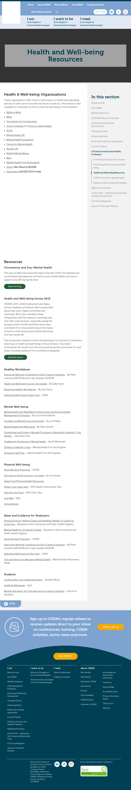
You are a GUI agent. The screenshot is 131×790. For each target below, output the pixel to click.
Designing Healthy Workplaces (20, 389)
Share (9, 604)
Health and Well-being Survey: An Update (25, 383)
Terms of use (108, 703)
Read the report (15, 357)
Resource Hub (98, 103)
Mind (9, 117)
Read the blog (14, 286)
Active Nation (11, 504)
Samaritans (12, 171)
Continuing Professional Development (102, 124)
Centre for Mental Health (19, 144)
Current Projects (99, 146)
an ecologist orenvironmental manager (38, 21)
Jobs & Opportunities (41, 12)
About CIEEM (44, 5)
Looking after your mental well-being (23, 579)
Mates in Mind (13, 112)
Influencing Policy (99, 136)
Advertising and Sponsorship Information (109, 675)
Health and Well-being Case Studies (110, 183)
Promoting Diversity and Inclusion (109, 159)
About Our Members (62, 672)
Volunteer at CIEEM (89, 704)
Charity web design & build (90, 762)
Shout (9, 167)
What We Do (86, 677)
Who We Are (86, 672)
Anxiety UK (12, 149)
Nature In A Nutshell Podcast (104, 206)
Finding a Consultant (62, 677)
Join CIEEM (77, 5)
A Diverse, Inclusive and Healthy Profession (106, 153)
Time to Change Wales (40, 126)
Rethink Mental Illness (17, 153)
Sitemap (106, 708)
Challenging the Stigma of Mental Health (25, 441)
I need (57, 668)
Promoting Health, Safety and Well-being (109, 166)
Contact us (107, 682)
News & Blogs (61, 5)
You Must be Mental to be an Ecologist (24, 421)
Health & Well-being (14, 585)
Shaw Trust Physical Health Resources (24, 481)
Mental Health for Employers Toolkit (23, 530)
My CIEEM (100, 12)
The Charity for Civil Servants (21, 121)
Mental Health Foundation (19, 139)
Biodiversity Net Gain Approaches (107, 141)
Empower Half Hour (14, 453)
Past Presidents (87, 695)
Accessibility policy (110, 691)
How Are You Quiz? (14, 492)
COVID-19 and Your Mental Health (109, 178)
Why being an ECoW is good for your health (24, 475)
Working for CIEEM (88, 681)
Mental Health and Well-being (19, 426)
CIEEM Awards (87, 700)
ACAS (9, 130)
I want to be (37, 668)
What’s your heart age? (16, 487)
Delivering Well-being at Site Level (21, 395)
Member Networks (100, 113)
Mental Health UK (15, 135)
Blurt (9, 158)
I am (9, 668)
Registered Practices (101, 188)
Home (30, 5)
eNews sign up (110, 627)
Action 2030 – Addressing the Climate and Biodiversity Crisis (109, 194)
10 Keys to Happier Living (17, 447)
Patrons (84, 691)
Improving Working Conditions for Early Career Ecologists (34, 374)
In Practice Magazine (101, 201)
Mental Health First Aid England (22, 162)
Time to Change (15, 126)
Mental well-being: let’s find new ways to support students (34, 591)
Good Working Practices (17, 470)
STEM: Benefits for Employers (105, 118)
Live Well (8, 498)
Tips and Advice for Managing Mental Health (27, 559)
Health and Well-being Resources (109, 173)
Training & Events (95, 5)
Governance (86, 686)
